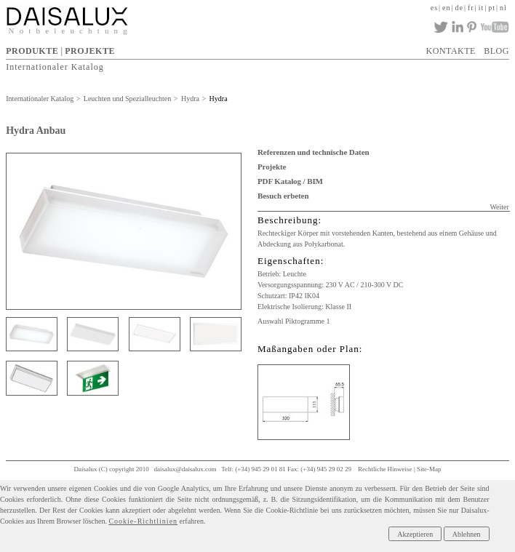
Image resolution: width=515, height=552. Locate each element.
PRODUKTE (32, 51)
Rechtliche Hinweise (385, 469)
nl (503, 8)
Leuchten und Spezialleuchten (128, 99)
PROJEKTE (90, 51)
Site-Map (429, 469)
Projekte (272, 166)
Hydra (190, 99)
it (481, 8)
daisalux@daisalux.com (185, 469)
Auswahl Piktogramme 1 (294, 321)
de (459, 8)
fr (471, 8)
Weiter (499, 207)
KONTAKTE (451, 51)
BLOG (496, 51)
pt (491, 8)
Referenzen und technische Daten (313, 152)
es (434, 8)
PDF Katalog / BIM (290, 181)
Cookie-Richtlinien (142, 521)
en (446, 8)
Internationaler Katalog (55, 67)
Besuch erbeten (283, 195)
